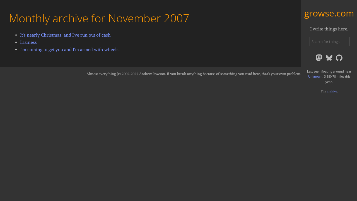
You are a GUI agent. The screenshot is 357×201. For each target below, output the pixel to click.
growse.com (329, 13)
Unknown (315, 76)
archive (332, 91)
